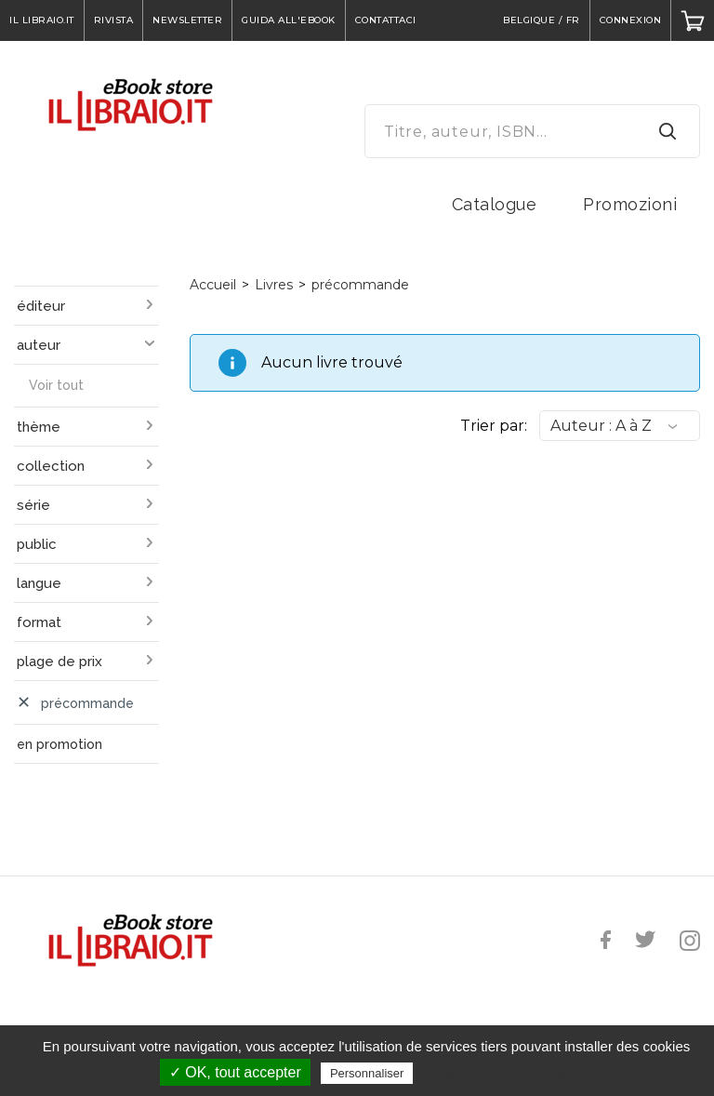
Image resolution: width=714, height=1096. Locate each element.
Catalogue (494, 204)
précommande (360, 284)
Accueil (213, 284)
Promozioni (630, 204)
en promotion (59, 744)
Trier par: (493, 425)
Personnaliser (367, 1073)
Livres (274, 284)
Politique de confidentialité (499, 1072)
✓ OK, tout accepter (235, 1072)
